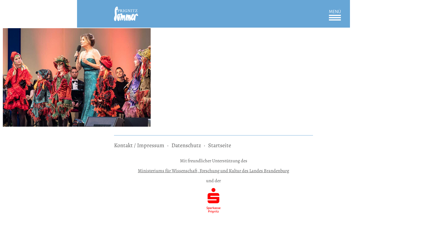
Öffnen (335, 17)
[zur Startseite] (126, 10)
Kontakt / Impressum (139, 145)
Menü (335, 11)
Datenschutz (186, 145)
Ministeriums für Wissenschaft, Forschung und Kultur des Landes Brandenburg (213, 170)
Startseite (219, 145)
